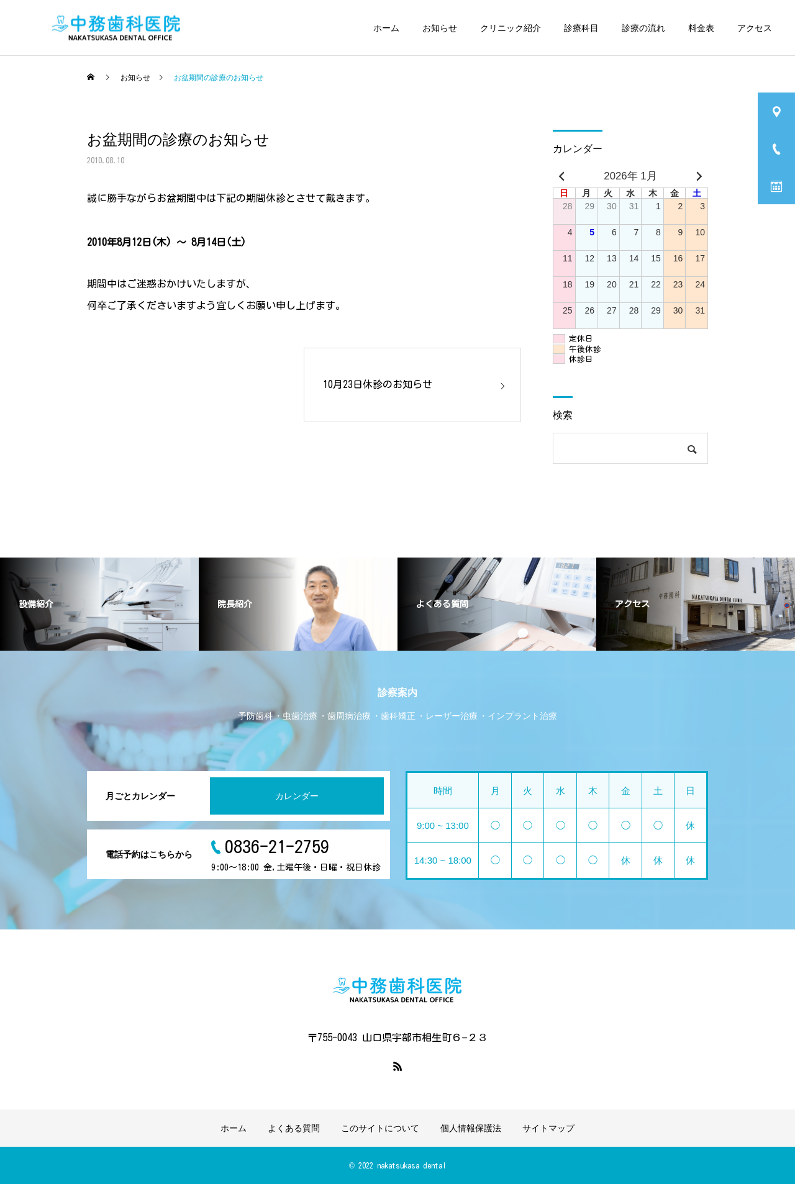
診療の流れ (643, 28)
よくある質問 (294, 1128)
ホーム (386, 28)
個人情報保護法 (470, 1128)
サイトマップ (548, 1128)
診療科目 (581, 28)
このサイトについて (380, 1128)
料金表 (701, 28)
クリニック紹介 (510, 28)
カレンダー (297, 796)
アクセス (754, 28)
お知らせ (439, 28)
